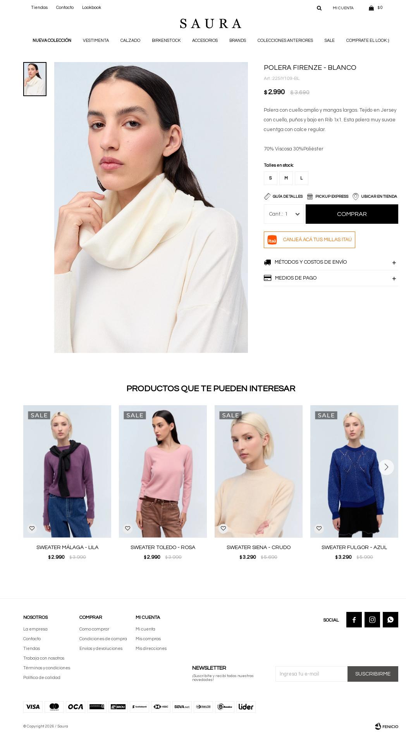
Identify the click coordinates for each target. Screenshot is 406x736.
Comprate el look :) (367, 40)
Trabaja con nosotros (43, 658)
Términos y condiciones (46, 668)
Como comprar (94, 629)
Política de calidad (41, 678)
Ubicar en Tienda (379, 197)
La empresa (35, 629)
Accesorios (205, 40)
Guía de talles (288, 197)
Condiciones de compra (103, 639)
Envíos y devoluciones (100, 648)
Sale (330, 40)
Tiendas (39, 7)
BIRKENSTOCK (166, 40)
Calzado (130, 40)
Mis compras (148, 639)
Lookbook (91, 7)
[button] (389, 482)
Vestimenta (96, 40)
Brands (237, 40)
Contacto (65, 7)
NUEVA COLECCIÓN (52, 40)
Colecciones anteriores (285, 40)
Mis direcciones (151, 648)
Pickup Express (331, 197)
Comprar (352, 214)
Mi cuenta (145, 629)
